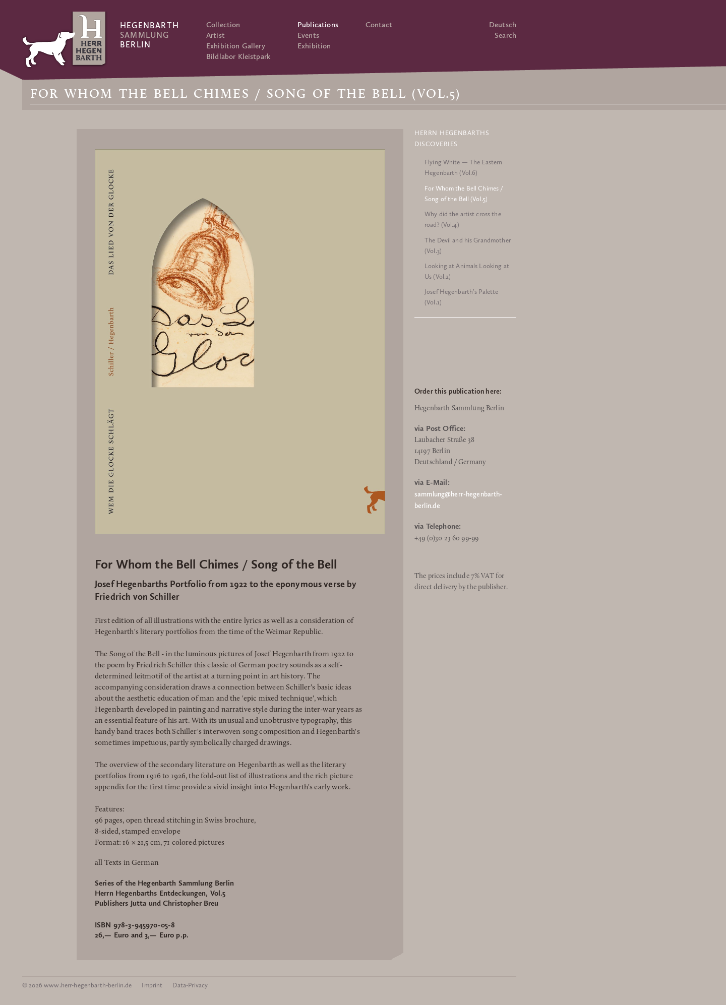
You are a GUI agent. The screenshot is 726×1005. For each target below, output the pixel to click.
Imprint (152, 985)
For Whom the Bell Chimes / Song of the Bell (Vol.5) (464, 193)
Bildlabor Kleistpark (238, 56)
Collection (223, 24)
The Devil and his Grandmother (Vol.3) (468, 245)
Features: (110, 809)
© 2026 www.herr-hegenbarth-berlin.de (77, 985)
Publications (317, 24)
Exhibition (314, 45)
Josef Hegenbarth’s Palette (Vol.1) (461, 297)
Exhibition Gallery (235, 45)
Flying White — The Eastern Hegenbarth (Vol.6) (463, 167)
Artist (215, 35)
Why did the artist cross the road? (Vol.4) (463, 219)
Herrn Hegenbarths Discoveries (451, 138)
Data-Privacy (190, 985)
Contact (379, 24)
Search (505, 35)
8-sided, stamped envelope (137, 832)
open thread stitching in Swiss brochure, (191, 821)
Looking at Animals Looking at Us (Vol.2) (467, 271)
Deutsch (502, 24)
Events (308, 35)
